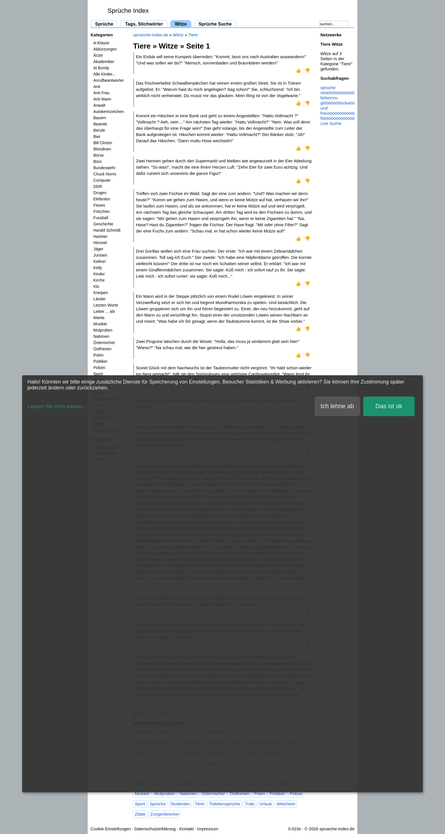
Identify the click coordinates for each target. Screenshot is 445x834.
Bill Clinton (102, 143)
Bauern (99, 118)
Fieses (99, 205)
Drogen (99, 192)
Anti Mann (102, 99)
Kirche (99, 280)
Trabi (250, 803)
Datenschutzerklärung (155, 828)
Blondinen (102, 149)
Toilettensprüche (224, 803)
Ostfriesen (102, 349)
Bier (96, 136)
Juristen (100, 255)
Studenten (180, 803)
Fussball (100, 217)
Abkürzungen (105, 49)
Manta (98, 317)
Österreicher (104, 342)
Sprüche (104, 24)
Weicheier (286, 803)
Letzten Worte (105, 305)
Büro (97, 161)
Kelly (97, 267)
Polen (98, 355)
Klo (96, 286)
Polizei (99, 367)
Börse (98, 155)
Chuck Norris (104, 174)
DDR (97, 186)
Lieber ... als (104, 311)
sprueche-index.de (150, 34)
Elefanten (101, 199)
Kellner (99, 261)
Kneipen (100, 292)
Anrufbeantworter (108, 80)
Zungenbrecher (164, 814)
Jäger (98, 249)
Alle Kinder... (104, 74)
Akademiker (103, 61)
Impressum (207, 828)
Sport (98, 374)
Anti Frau (101, 93)
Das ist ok (388, 406)
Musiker (100, 324)
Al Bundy (101, 68)
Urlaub (265, 803)
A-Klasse (101, 43)
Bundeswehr (104, 167)
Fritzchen (101, 211)
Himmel (100, 242)
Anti (96, 86)
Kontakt (186, 828)
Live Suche (330, 123)
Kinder (99, 274)
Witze (181, 24)
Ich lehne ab (337, 406)
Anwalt (99, 105)
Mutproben (102, 330)
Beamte (100, 124)
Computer (102, 180)
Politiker (100, 361)
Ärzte (98, 55)
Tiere (193, 34)
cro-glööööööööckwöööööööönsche (350, 100)
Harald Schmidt (107, 230)
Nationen (101, 336)
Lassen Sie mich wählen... (57, 406)
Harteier (100, 236)
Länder (99, 299)
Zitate (140, 814)
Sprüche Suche (215, 24)
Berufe (99, 130)
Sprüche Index (128, 10)
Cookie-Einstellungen (111, 828)
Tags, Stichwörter (144, 24)
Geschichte (103, 224)
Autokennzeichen (108, 111)
